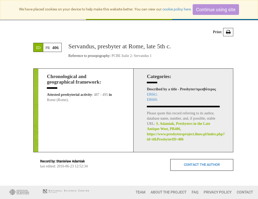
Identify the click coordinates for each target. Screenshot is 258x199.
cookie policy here (176, 9)
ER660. (152, 100)
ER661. (152, 94)
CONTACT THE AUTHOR (202, 165)
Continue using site (216, 9)
